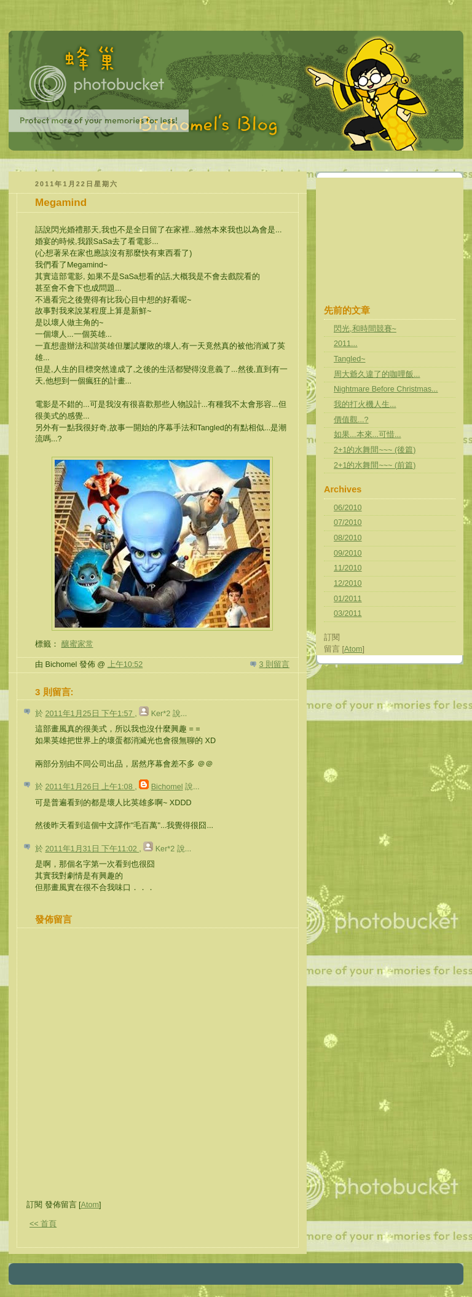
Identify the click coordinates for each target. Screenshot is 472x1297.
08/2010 (348, 538)
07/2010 (348, 522)
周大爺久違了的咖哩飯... (377, 374)
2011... (346, 343)
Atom (90, 1204)
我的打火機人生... (365, 404)
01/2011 (348, 598)
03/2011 (348, 613)
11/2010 (348, 568)
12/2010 (348, 583)
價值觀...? (351, 420)
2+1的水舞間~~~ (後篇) (374, 450)
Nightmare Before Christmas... (386, 389)
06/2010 (348, 507)
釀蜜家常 (77, 644)
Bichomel (167, 787)
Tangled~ (350, 359)
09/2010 (348, 553)
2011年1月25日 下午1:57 (90, 713)
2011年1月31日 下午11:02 (92, 849)
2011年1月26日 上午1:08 (90, 787)
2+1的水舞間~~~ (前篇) (374, 465)
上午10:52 (125, 664)
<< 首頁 (43, 1224)
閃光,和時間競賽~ (365, 329)
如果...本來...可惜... (367, 434)
